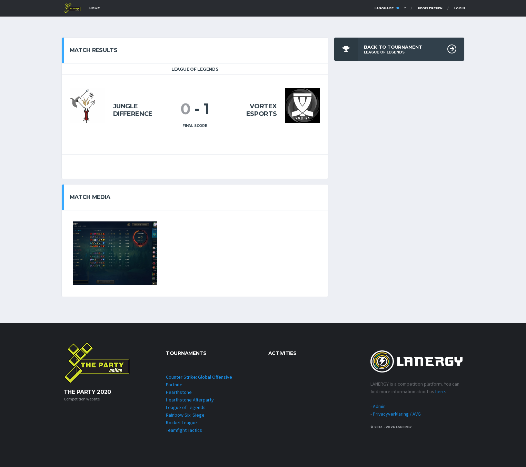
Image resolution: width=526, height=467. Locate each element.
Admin (379, 406)
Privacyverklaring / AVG (397, 414)
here (440, 391)
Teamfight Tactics (184, 430)
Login (459, 8)
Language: (387, 8)
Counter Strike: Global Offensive (199, 377)
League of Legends (186, 407)
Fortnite (174, 384)
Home (94, 8)
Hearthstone (179, 392)
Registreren (430, 8)
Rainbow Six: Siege (185, 415)
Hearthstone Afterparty (190, 400)
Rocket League (181, 422)
